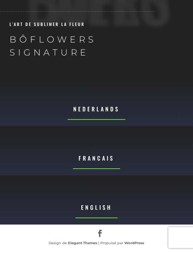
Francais (96, 158)
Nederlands (96, 109)
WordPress (134, 243)
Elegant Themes (82, 243)
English (96, 207)
